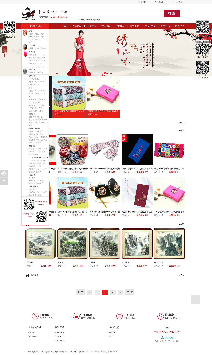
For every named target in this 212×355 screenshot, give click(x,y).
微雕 (42, 105)
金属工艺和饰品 (34, 128)
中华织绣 (32, 45)
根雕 (39, 102)
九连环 (38, 166)
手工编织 (32, 160)
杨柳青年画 (33, 82)
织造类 (37, 48)
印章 (39, 152)
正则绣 (31, 39)
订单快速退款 (59, 341)
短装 (34, 58)
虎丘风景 (96, 20)
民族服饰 (39, 61)
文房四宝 (32, 146)
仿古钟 (31, 137)
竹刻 (30, 102)
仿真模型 (39, 183)
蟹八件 (37, 137)
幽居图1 (93, 263)
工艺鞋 (39, 63)
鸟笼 (37, 169)
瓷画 (30, 120)
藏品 (37, 37)
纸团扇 (37, 93)
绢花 (37, 160)
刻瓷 (42, 117)
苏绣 (30, 31)
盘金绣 (43, 39)
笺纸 (30, 152)
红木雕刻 (32, 105)
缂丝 (30, 42)
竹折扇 (31, 91)
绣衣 (39, 58)
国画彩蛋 (41, 82)
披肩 (30, 63)
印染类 (43, 48)
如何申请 (31, 332)
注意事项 (58, 336)
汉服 (39, 55)
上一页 (80, 292)
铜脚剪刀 (39, 134)
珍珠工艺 (39, 140)
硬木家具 (32, 178)
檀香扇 (37, 91)
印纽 (40, 108)
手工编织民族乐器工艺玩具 (38, 157)
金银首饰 (44, 137)
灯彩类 (38, 172)
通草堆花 (44, 160)
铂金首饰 (32, 140)
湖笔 (30, 149)
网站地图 (97, 352)
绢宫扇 (43, 91)
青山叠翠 (126, 263)
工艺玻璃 (38, 143)
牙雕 (41, 111)
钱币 (30, 195)
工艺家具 (32, 175)
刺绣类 (31, 48)
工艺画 (38, 85)
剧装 (43, 58)
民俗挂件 (44, 169)
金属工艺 (32, 131)
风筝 (44, 163)
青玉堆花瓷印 (38, 120)
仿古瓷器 (36, 117)
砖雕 (39, 100)
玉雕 (30, 100)
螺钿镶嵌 (44, 123)
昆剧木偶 (32, 169)
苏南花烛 (32, 172)
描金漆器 (36, 123)
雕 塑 (30, 97)
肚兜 (34, 63)
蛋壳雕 (31, 108)
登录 (140, 2)
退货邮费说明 (33, 336)
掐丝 (45, 140)
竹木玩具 (32, 166)
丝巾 (45, 61)
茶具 (30, 189)
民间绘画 (32, 76)
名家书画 (39, 72)
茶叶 (34, 189)
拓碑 (30, 154)
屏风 (42, 34)
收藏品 (39, 195)
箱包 (42, 66)
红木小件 (32, 183)
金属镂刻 (32, 134)
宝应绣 (37, 39)
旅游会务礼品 (33, 186)
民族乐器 (32, 163)
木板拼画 (32, 85)
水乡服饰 (32, 61)
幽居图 (60, 263)
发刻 (37, 105)
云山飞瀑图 (159, 263)
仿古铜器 (39, 131)
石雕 (34, 100)
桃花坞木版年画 (34, 79)
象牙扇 (31, 93)
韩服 (43, 55)
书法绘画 (32, 69)
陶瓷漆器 (32, 114)
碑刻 (36, 108)
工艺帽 (31, 66)
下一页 (130, 292)
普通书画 (32, 72)
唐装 (30, 55)
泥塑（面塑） (33, 111)
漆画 (30, 125)
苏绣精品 (32, 37)
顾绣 (42, 37)
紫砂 (45, 120)
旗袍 (34, 55)
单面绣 (31, 34)
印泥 (45, 149)
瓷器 (30, 117)
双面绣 (37, 34)
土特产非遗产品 (34, 192)
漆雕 (30, 123)
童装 (30, 58)
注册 (145, 2)
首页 (65, 26)
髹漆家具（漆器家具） (37, 180)
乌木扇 (43, 93)
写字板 (35, 154)
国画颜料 (39, 149)
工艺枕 (37, 66)
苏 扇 (30, 88)
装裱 (43, 152)
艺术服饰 (32, 52)
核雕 (34, 102)
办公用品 (44, 192)
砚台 (34, 152)
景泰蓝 (31, 143)
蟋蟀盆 (38, 163)
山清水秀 (29, 263)
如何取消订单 (59, 332)
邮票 (34, 195)
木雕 (43, 100)
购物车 (160, 2)
